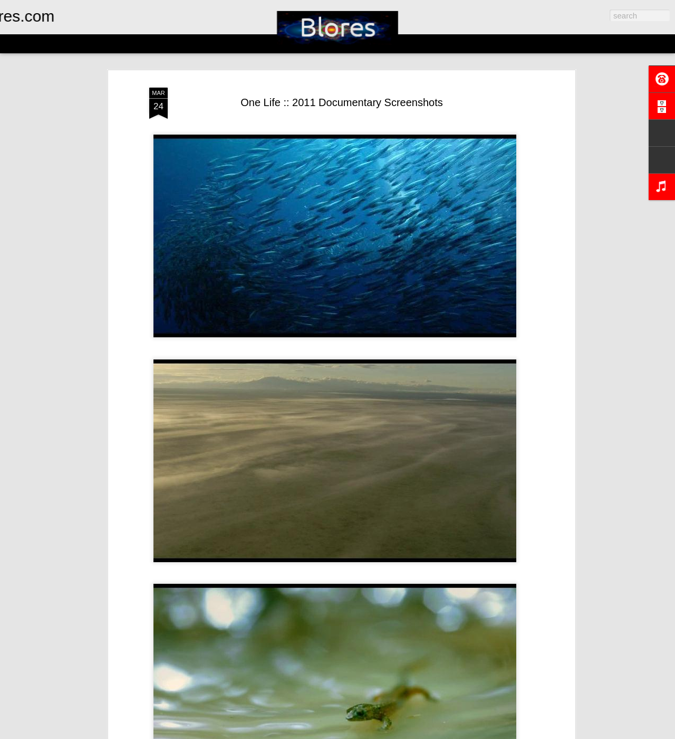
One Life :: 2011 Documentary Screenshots (341, 102)
